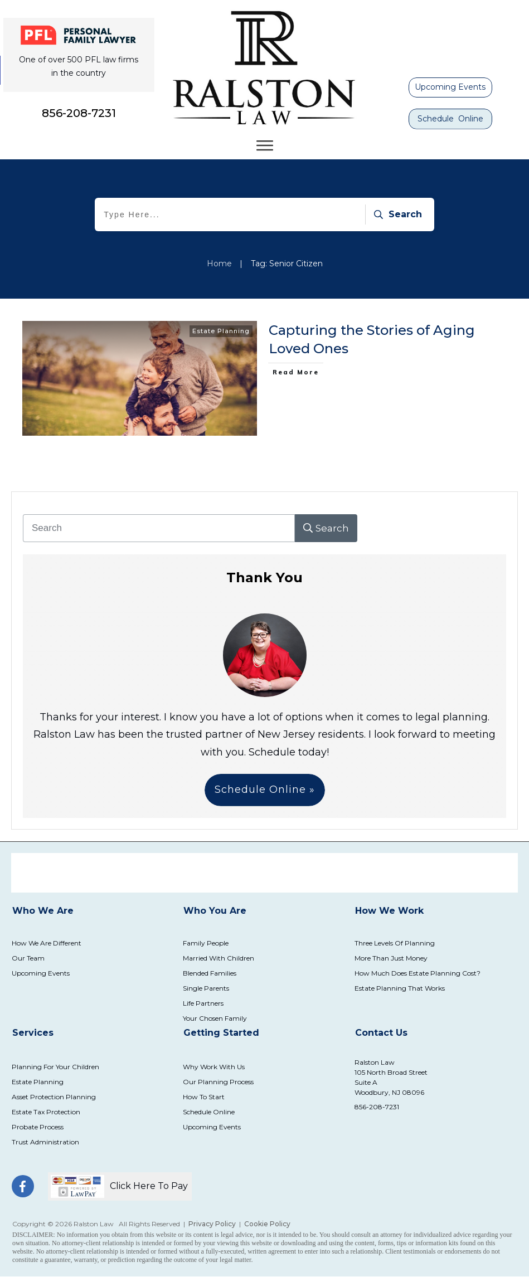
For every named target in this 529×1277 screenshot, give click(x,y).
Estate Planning (221, 331)
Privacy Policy (212, 1224)
